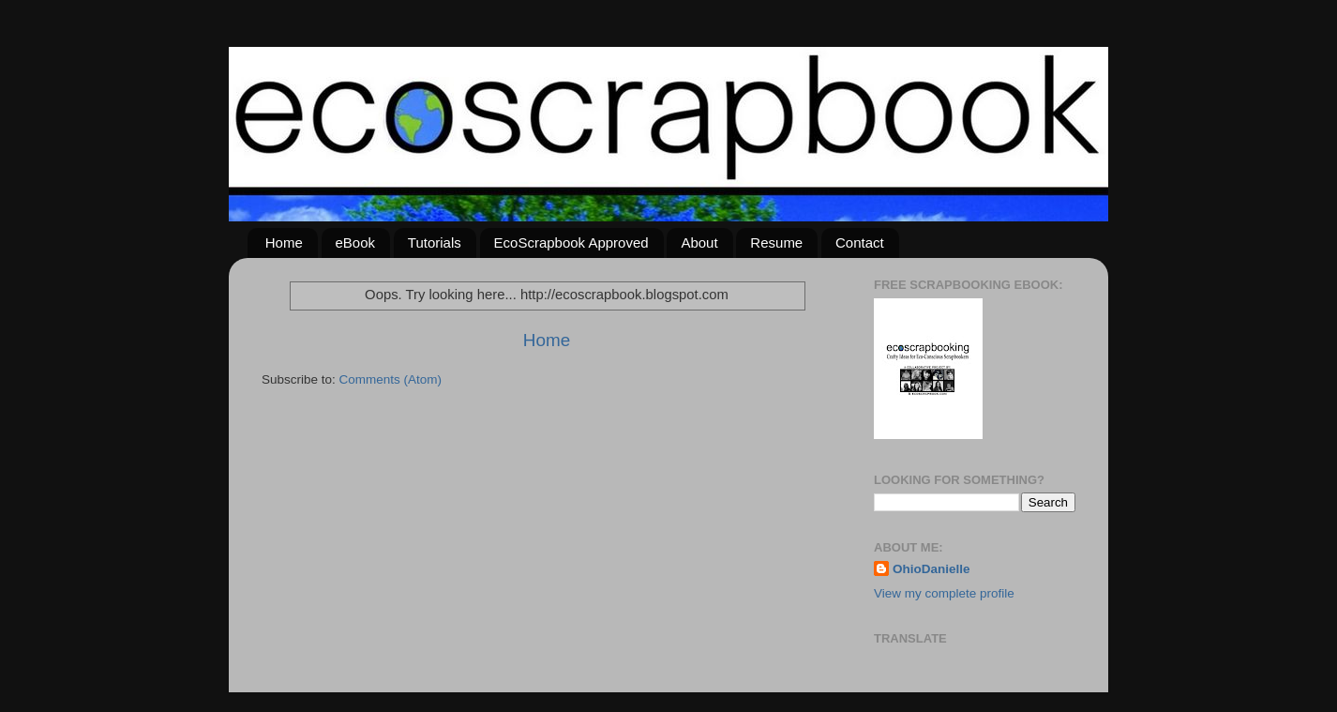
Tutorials (434, 242)
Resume (776, 242)
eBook (356, 242)
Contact (859, 242)
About (699, 242)
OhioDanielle (931, 569)
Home (284, 242)
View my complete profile (944, 593)
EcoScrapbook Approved (571, 242)
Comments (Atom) (391, 379)
